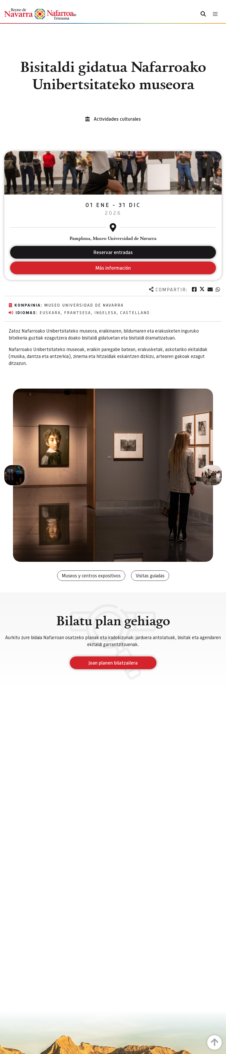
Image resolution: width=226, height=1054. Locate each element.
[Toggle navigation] (215, 14)
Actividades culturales (117, 119)
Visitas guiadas (150, 575)
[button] (14, 475)
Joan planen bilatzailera (113, 663)
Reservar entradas (113, 252)
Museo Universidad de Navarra (84, 304)
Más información (113, 268)
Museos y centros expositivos (91, 575)
